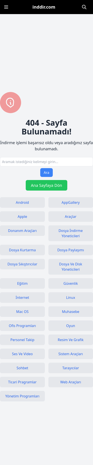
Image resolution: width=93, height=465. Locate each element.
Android (22, 202)
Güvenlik (71, 283)
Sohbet (22, 368)
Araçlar (71, 216)
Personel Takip (22, 339)
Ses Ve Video (22, 353)
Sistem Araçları (70, 353)
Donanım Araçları (22, 230)
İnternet (22, 297)
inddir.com (44, 7)
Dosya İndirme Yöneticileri (70, 233)
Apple (22, 216)
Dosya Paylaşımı (70, 250)
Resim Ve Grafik (71, 339)
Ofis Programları (22, 325)
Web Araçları (70, 382)
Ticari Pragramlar (22, 382)
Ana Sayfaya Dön (46, 185)
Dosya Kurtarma (22, 250)
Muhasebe (70, 311)
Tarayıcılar (70, 368)
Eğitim (22, 283)
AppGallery (71, 202)
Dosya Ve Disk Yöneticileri (70, 267)
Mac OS (22, 311)
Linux (70, 297)
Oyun (70, 325)
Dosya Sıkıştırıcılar (22, 264)
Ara (46, 172)
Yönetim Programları (22, 396)
